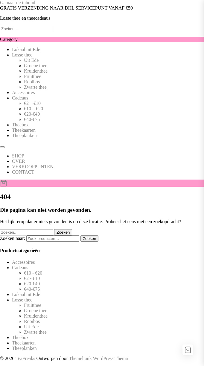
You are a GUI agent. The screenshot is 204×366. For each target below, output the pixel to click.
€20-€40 (32, 114)
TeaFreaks (25, 358)
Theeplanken (24, 135)
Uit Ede (31, 60)
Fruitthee (32, 76)
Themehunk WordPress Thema (98, 358)
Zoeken (89, 238)
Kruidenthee (36, 70)
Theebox (20, 124)
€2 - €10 (32, 278)
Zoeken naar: (12, 238)
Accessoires (23, 92)
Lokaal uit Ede (26, 49)
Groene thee (35, 65)
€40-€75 (32, 119)
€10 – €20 (33, 108)
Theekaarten (24, 130)
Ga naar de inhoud (17, 2)
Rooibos (32, 81)
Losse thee (22, 54)
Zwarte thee (35, 87)
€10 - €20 (33, 272)
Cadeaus (20, 97)
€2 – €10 (32, 103)
